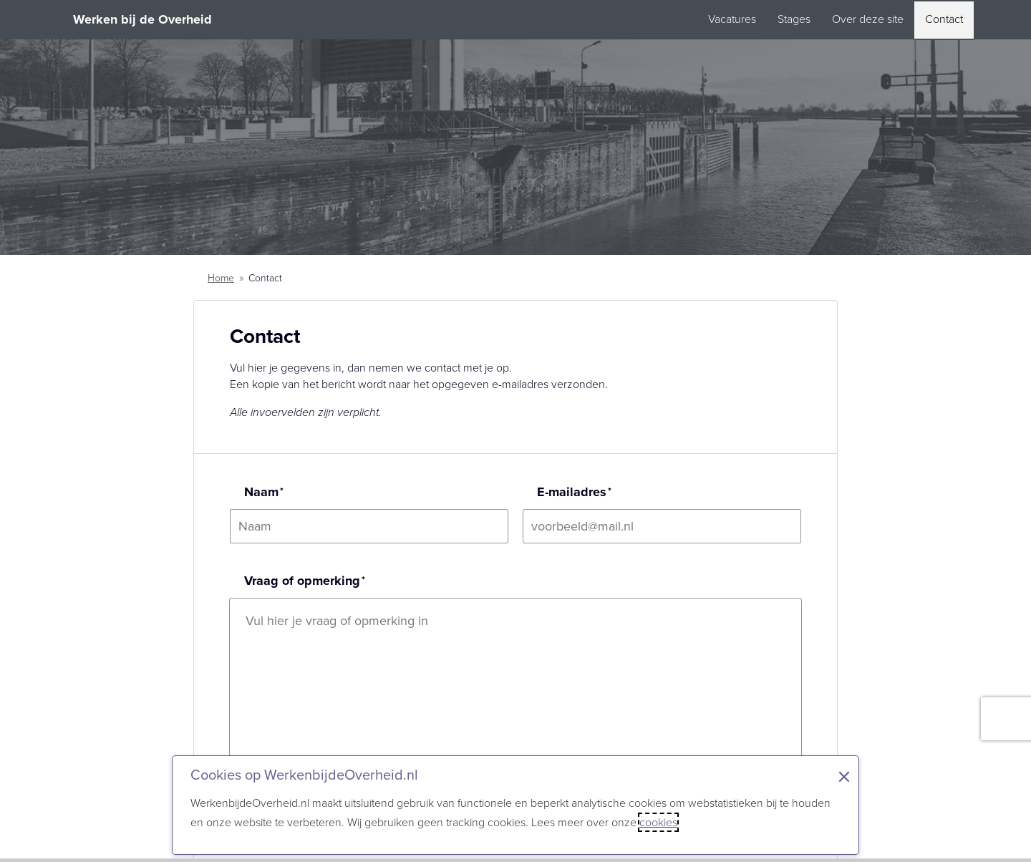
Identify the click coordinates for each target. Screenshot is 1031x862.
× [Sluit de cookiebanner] (844, 777)
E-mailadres (571, 492)
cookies (658, 822)
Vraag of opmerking (302, 580)
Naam (261, 492)
